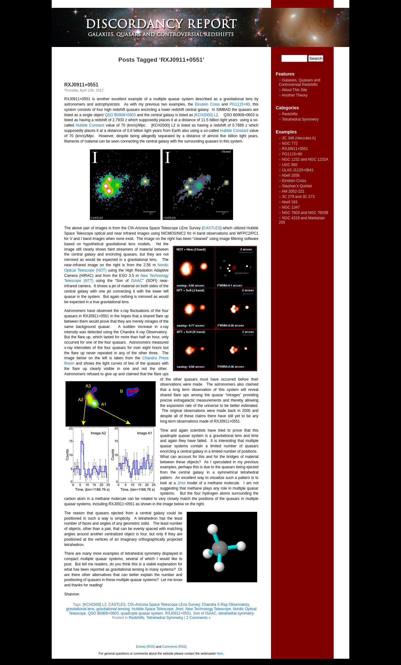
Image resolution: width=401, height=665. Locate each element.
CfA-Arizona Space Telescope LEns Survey (164, 604)
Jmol (181, 483)
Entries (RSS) (145, 646)
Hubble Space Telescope (153, 609)
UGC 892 (290, 165)
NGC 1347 (291, 207)
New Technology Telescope (208, 609)
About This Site (294, 90)
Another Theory (295, 95)
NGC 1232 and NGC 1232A (305, 159)
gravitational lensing (113, 609)
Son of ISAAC (204, 613)
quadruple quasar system (142, 613)
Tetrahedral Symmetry (164, 618)
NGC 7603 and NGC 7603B (305, 212)
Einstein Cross (207, 104)
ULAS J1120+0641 (298, 170)
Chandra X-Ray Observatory (225, 604)
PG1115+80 (240, 104)
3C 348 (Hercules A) (299, 138)
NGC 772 (290, 143)
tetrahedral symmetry (236, 613)
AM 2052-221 (293, 191)
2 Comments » (198, 618)
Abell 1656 (290, 175)
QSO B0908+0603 (120, 115)
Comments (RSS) (174, 646)
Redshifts (136, 618)
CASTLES (212, 228)
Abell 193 (289, 202)
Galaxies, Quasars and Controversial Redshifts (299, 82)
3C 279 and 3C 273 (298, 197)
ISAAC (136, 280)
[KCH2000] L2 (206, 115)
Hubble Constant (90, 125)
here (220, 653)
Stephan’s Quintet (297, 186)
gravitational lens (80, 609)
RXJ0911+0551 (81, 84)
